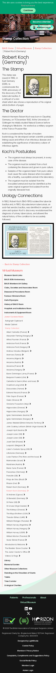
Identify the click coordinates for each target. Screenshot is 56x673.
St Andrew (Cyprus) (15, 494)
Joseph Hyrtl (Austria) (16, 430)
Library (7, 560)
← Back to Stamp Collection (16, 264)
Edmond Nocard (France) (18, 392)
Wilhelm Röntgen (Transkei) (18, 521)
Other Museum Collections (15, 569)
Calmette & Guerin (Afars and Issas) (22, 381)
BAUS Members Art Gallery (15, 284)
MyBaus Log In (44, 27)
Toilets (7, 577)
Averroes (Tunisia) (15, 354)
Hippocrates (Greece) (16, 407)
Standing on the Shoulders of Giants (19, 573)
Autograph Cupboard (14, 321)
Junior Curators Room (13, 317)
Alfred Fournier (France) (17, 339)
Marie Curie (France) (16, 468)
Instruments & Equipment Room (17, 312)
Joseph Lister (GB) (15, 434)
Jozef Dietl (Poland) (15, 441)
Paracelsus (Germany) (16, 472)
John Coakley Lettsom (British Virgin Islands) (26, 426)
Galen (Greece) (14, 400)
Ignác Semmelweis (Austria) (19, 415)
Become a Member (42, 21)
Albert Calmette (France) (17, 332)
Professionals (29, 597)
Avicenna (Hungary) (15, 370)
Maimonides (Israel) (15, 460)
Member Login (28, 665)
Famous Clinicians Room (14, 296)
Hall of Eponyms (11, 300)
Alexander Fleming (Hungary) (19, 336)
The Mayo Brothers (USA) (18, 513)
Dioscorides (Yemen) (16, 388)
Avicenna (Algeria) (15, 358)
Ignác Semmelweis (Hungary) (19, 419)
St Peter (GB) (13, 502)
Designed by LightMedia (28, 641)
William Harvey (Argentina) (18, 525)
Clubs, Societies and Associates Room (20, 288)
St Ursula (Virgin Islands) (17, 506)
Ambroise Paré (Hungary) (18, 347)
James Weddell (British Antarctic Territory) (25, 423)
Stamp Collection (43, 48)
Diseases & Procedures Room (17, 292)
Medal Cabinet (11, 324)
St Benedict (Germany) (17, 498)
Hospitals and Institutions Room (17, 308)
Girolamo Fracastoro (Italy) (18, 404)
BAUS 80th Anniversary (14, 279)
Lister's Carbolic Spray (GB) (19, 449)
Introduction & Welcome (16, 544)
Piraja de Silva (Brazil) (16, 479)
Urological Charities (12, 585)
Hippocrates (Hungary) (17, 411)
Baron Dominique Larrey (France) (21, 373)
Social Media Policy (28, 661)
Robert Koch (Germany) (17, 487)
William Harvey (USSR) (16, 532)
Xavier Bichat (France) (16, 540)
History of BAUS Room (13, 304)
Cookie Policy (28, 646)
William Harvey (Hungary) (18, 528)
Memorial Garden (11, 564)
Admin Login (28, 670)
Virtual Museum (24, 48)
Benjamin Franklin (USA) (17, 377)
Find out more (28, 5)
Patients (14, 597)
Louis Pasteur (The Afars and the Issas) (23, 457)
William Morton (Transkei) (18, 536)
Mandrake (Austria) (15, 464)
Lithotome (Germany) (16, 453)
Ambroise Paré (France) (17, 343)
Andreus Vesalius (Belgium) (18, 351)
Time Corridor (10, 581)
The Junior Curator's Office (17, 552)
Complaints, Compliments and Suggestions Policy (28, 656)
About (43, 597)
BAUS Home (8, 48)
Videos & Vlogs (12, 556)
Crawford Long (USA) (16, 385)
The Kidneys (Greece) (16, 509)
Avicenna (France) (15, 366)
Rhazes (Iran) (13, 483)
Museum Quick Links (13, 275)
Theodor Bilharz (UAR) (16, 517)
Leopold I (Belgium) (15, 445)
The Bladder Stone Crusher (17, 548)
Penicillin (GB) (13, 475)
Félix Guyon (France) (16, 396)
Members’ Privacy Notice (28, 651)
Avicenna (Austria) (15, 362)
